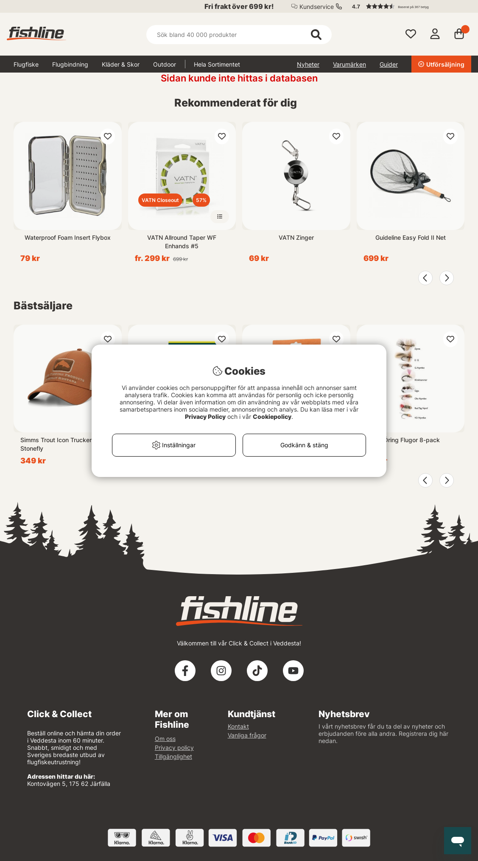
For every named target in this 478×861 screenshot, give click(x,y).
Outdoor (164, 64)
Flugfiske (26, 64)
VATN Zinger (296, 237)
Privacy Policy (205, 416)
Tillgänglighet (173, 756)
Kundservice (316, 6)
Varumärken (349, 64)
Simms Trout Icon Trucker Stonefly (56, 444)
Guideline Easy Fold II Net (410, 237)
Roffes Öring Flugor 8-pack (401, 439)
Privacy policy (174, 747)
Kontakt (238, 726)
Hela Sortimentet (217, 64)
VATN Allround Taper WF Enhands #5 (181, 242)
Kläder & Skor (121, 64)
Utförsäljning (441, 64)
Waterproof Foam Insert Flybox (68, 237)
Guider (389, 64)
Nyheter (308, 64)
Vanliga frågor (247, 735)
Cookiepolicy (272, 416)
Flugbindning (70, 64)
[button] (407, 6)
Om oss (165, 738)
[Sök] (239, 34)
